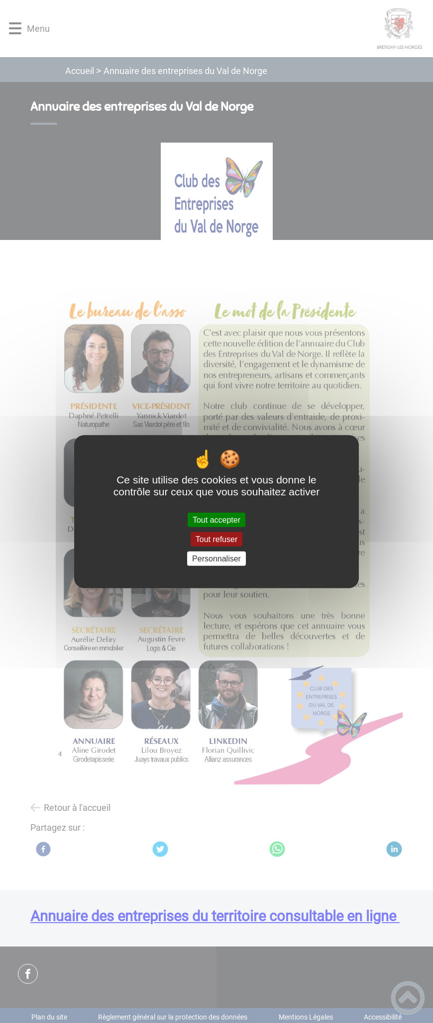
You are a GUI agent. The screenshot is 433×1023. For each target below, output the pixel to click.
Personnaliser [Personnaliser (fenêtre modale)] (216, 558)
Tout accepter (216, 519)
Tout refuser (216, 539)
